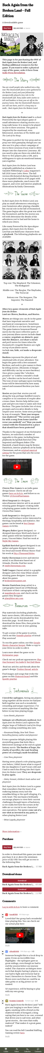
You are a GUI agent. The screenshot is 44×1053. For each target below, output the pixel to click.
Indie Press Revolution (13, 73)
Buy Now (7, 28)
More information (11, 831)
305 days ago (24, 915)
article (35, 669)
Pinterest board (22, 676)
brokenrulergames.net (15, 581)
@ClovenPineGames (19, 496)
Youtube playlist (23, 635)
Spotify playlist (9, 679)
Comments (38, 1050)
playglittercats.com (14, 598)
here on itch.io (16, 493)
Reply (7, 945)
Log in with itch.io (11, 907)
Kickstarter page (10, 655)
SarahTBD (13, 915)
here (22, 1033)
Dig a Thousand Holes (24, 553)
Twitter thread (24, 669)
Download (22, 881)
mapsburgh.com (12, 593)
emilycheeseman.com (15, 566)
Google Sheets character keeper (21, 644)
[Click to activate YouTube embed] (17, 467)
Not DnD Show (33, 662)
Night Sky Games (10, 541)
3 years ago (29, 1001)
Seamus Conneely (16, 1001)
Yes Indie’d (20, 662)
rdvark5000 (14, 951)
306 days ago (25, 951)
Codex (26, 171)
